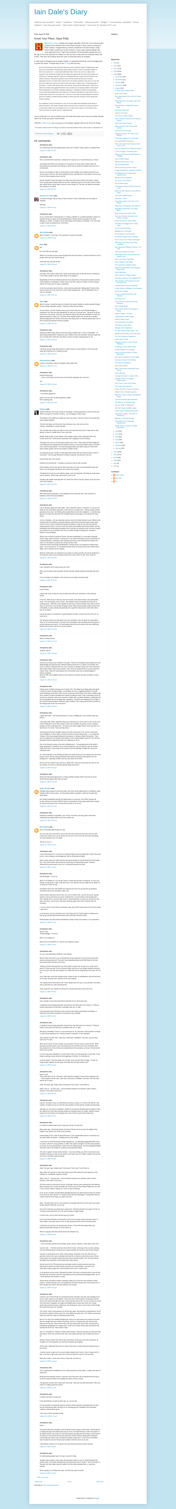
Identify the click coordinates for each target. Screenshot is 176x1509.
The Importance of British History (125, 265)
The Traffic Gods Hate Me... (124, 386)
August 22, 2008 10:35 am (48, 498)
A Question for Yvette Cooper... (125, 316)
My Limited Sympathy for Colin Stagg (127, 357)
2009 (115, 71)
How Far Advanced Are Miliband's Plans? (128, 148)
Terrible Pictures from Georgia (124, 349)
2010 (115, 68)
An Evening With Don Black (124, 322)
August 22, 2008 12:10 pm (48, 768)
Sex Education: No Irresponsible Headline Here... (125, 174)
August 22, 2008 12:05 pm (48, 706)
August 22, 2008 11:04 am (48, 629)
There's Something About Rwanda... (126, 399)
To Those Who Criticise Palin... (125, 90)
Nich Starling (44, 232)
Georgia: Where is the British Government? (124, 379)
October (118, 82)
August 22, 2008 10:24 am (48, 484)
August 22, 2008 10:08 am (48, 340)
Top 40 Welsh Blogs (121, 183)
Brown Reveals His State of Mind (125, 221)
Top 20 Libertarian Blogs (123, 228)
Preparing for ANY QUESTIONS (125, 347)
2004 (115, 460)
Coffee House (46, 123)
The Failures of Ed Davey (123, 325)
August (117, 88)
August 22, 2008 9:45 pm (48, 1234)
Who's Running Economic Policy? (126, 167)
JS (116, 481)
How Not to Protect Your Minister (125, 360)
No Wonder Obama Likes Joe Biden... (127, 237)
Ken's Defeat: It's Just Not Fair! (125, 234)
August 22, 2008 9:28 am (48, 226)
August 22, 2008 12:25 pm (48, 820)
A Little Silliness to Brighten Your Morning (128, 288)
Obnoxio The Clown (47, 196)
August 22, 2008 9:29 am (48, 238)
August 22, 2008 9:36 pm (48, 1159)
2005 (115, 457)
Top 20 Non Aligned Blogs (123, 195)
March (117, 442)
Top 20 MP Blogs (120, 272)
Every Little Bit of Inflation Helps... (126, 275)
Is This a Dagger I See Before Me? (126, 151)
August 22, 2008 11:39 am (48, 680)
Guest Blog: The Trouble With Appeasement (124, 422)
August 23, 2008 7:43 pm (48, 1473)
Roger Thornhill (45, 788)
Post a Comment (42, 1477)
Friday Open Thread (121, 339)
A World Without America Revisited (126, 285)
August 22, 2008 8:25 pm (48, 1065)
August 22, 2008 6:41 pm (48, 1016)
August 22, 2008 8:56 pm (48, 1093)
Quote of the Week (121, 93)
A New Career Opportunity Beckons (126, 411)
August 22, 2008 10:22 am (48, 402)
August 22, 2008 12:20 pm (48, 782)
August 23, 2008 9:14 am (48, 1387)
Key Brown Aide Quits (122, 110)
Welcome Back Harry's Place (124, 162)
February (118, 445)
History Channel (53, 43)
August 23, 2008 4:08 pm (48, 1447)
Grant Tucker (120, 475)
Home (69, 1482)
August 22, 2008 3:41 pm (48, 867)
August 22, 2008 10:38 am (48, 558)
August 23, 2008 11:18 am (48, 1416)
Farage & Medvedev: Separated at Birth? (128, 170)
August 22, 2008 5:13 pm (48, 945)
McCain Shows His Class (123, 131)
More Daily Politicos (121, 366)
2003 (115, 463)
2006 (115, 455)
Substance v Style (121, 198)
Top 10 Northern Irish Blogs (124, 262)
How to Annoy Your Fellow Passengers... (128, 240)
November (118, 80)
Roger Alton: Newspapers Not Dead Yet (128, 206)
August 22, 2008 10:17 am (48, 366)
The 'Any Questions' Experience (125, 336)
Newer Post (38, 1482)
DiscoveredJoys (45, 360)
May (116, 437)
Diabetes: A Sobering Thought (124, 418)
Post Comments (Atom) (50, 1485)
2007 (115, 452)
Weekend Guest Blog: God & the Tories (127, 333)
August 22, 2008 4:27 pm (48, 922)
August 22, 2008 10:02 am (48, 264)
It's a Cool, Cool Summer (123, 181)
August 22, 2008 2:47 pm (48, 845)
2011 (115, 66)
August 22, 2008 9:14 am (48, 150)
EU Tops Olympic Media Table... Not (126, 331)
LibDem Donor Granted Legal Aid (126, 392)
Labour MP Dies (120, 373)
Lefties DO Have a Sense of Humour (127, 389)
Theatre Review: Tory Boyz (123, 313)
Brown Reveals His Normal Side (125, 213)
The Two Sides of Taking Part (124, 405)
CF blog (67, 63)
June (117, 434)
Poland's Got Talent (121, 113)
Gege (41, 244)
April (117, 440)
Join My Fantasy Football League (126, 408)
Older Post (99, 1482)
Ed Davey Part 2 (120, 299)
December (118, 77)
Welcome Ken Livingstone (123, 178)
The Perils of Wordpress (123, 363)
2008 (115, 74)
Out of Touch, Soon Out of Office (125, 383)
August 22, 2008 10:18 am (48, 384)
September (119, 85)
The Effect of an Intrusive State (125, 402)
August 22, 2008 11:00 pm (48, 1287)
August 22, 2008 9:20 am (48, 189)
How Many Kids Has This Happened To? (128, 278)
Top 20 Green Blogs (121, 291)
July (116, 431)
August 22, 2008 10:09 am (48, 354)
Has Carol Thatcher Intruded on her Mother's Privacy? (126, 217)
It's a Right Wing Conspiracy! (124, 141)
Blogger (96, 1498)
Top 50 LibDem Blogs (122, 159)
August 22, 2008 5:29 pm (48, 991)
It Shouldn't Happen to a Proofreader (127, 138)
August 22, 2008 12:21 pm (48, 806)
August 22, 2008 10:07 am (48, 323)
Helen (42, 301)
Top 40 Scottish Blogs (122, 164)
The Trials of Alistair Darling (124, 116)
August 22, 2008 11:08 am (48, 653)
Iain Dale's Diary (60, 12)
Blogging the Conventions (123, 231)
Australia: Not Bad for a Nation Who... (127, 376)
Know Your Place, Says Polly (124, 259)
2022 (115, 63)
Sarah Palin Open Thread (123, 123)
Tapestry (43, 409)
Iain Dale (118, 478)
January (118, 448)
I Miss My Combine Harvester (124, 252)
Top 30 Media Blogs (121, 306)
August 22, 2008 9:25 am (48, 207)
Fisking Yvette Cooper (122, 319)
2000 (115, 466)
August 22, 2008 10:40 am (48, 580)
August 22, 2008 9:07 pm (48, 1116)
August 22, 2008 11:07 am (48, 641)
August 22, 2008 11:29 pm (48, 1361)
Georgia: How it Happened (123, 328)
